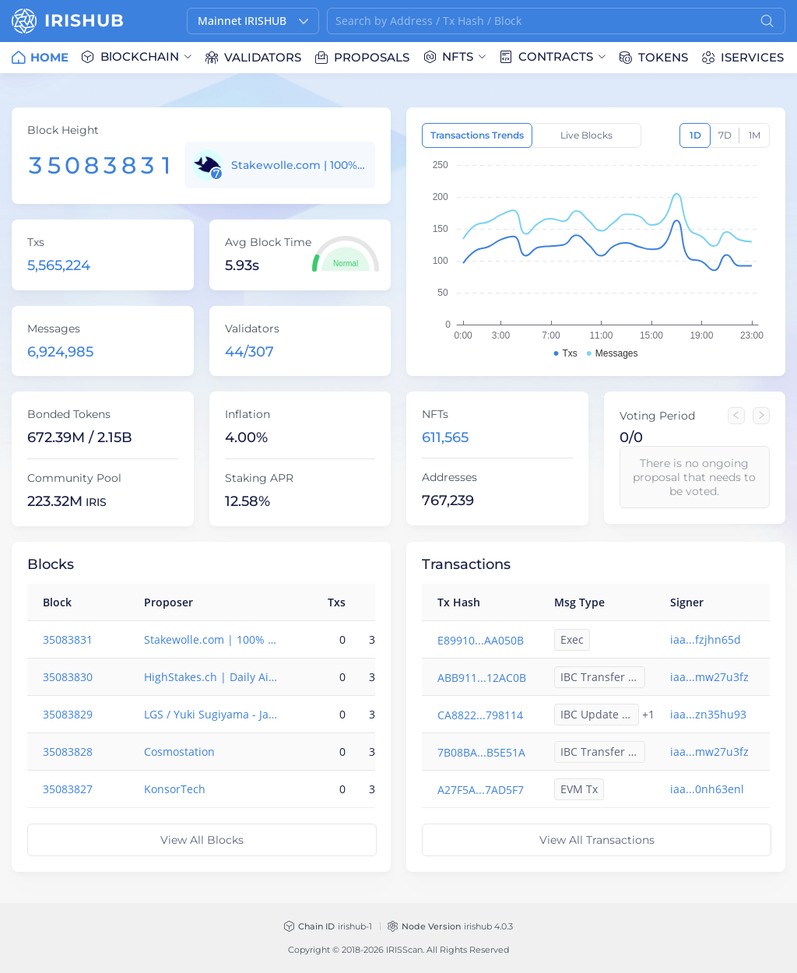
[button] (253, 21)
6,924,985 (60, 351)
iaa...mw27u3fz (709, 676)
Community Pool (74, 478)
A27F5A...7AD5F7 (480, 789)
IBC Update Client (599, 714)
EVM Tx (579, 789)
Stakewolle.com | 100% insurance (299, 165)
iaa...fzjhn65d (705, 639)
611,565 (445, 437)
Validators (252, 328)
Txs (35, 242)
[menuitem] (40, 57)
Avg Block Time (268, 242)
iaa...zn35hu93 (708, 714)
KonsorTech (174, 789)
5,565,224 (58, 265)
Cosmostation (179, 751)
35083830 (68, 676)
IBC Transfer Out (602, 676)
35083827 (68, 789)
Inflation (247, 414)
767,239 (448, 500)
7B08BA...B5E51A (481, 752)
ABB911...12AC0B (481, 677)
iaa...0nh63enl (707, 789)
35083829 (68, 714)
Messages (53, 328)
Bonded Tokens (69, 414)
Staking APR (259, 478)
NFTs (435, 414)
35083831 (68, 639)
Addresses (449, 477)
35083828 (68, 751)
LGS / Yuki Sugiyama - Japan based (211, 714)
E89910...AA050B (480, 640)
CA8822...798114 (480, 715)
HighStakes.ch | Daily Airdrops (211, 676)
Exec (572, 639)
